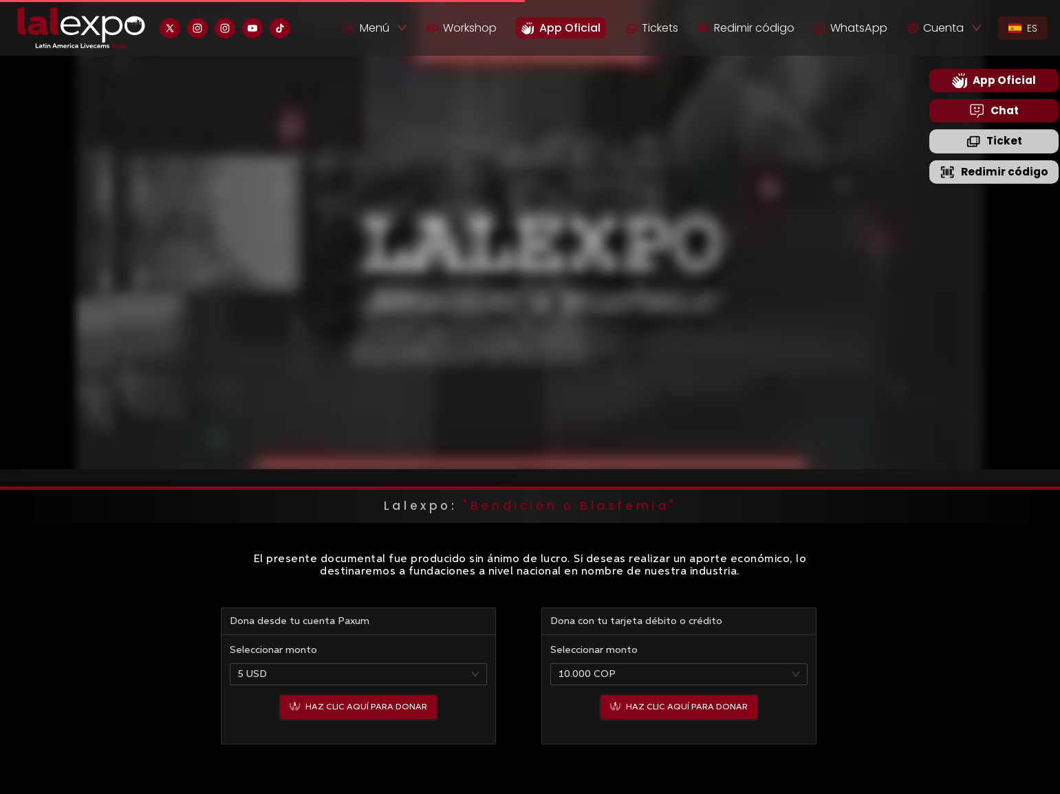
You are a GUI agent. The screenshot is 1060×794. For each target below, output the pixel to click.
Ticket (994, 141)
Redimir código (745, 28)
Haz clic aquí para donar (358, 706)
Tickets (651, 28)
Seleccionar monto (273, 650)
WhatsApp (850, 28)
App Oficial (994, 80)
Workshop (461, 28)
